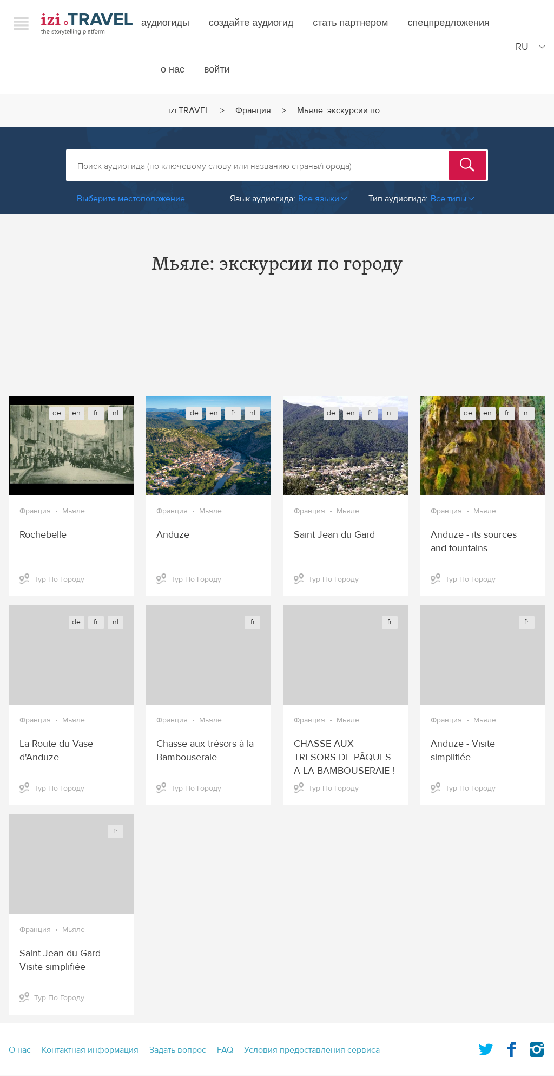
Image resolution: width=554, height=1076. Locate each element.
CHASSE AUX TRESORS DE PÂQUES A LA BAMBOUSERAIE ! (344, 757)
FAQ (225, 1050)
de (56, 413)
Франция (253, 110)
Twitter (485, 1047)
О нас (172, 69)
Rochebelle (43, 535)
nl (115, 413)
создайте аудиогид (251, 23)
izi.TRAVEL (87, 23)
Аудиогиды (165, 23)
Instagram (536, 1047)
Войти (217, 69)
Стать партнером (350, 23)
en (76, 413)
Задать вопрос (177, 1050)
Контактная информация (90, 1050)
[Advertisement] (277, 344)
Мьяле (73, 511)
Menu (21, 23)
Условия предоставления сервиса (312, 1050)
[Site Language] (528, 46)
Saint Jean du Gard (334, 535)
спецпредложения (449, 23)
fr (96, 413)
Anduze (172, 535)
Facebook (511, 1047)
